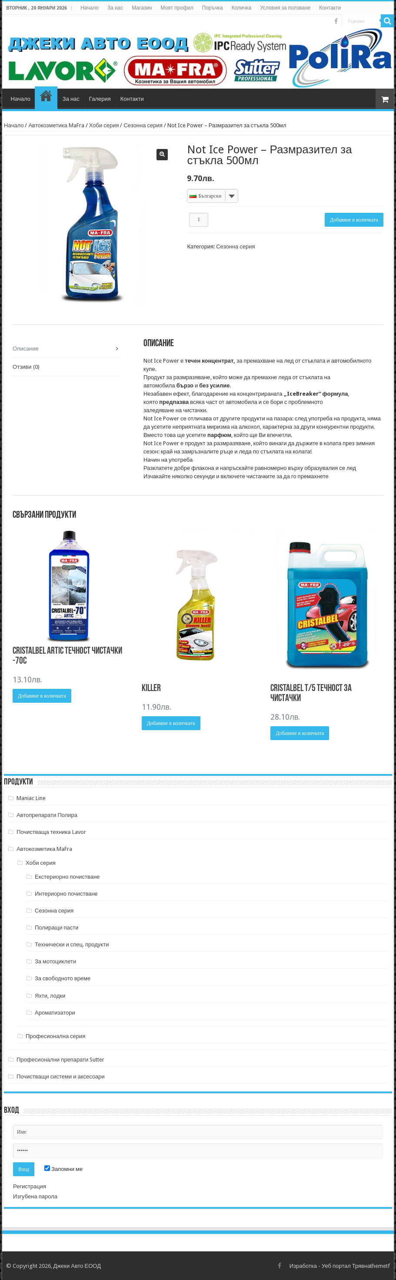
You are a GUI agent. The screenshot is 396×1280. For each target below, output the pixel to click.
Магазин (142, 8)
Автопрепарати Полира (47, 815)
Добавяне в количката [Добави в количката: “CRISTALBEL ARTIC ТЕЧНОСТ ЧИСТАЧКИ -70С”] (42, 696)
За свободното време (62, 978)
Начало (89, 8)
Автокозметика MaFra (56, 125)
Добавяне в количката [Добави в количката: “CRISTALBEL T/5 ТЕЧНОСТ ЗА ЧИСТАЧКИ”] (300, 733)
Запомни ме (63, 1169)
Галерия (100, 99)
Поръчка (212, 8)
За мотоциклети (55, 961)
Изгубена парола (35, 1196)
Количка (242, 8)
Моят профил (177, 8)
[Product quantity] (198, 220)
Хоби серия (104, 125)
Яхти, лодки (50, 995)
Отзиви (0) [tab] (26, 367)
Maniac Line (31, 798)
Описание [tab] (26, 348)
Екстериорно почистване (67, 876)
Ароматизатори (55, 1012)
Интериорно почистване (66, 893)
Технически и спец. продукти (72, 944)
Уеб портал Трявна (346, 1266)
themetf (380, 1266)
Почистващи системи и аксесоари (61, 1076)
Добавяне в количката (354, 220)
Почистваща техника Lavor (51, 832)
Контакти (330, 8)
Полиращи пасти (57, 927)
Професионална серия (55, 1036)
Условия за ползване (285, 8)
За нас (115, 8)
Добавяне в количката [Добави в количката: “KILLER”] (171, 723)
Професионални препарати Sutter (60, 1059)
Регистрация (29, 1186)
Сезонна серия (142, 125)
